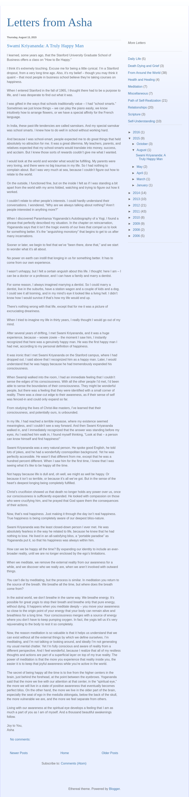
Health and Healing (141, 79)
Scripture (134, 114)
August (142, 150)
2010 (137, 217)
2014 (137, 193)
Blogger (114, 789)
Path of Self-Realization (144, 100)
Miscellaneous (138, 93)
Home (64, 753)
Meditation (135, 86)
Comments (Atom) (73, 763)
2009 (137, 223)
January (143, 185)
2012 (137, 205)
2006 (137, 236)
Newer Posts (19, 753)
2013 (137, 199)
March (141, 179)
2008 (137, 229)
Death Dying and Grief (143, 66)
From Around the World (144, 72)
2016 (137, 132)
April (140, 173)
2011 (137, 211)
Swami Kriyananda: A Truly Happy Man (45, 45)
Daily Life (134, 58)
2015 (137, 138)
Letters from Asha (49, 22)
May (140, 166)
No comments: (20, 739)
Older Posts (110, 753)
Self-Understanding (141, 121)
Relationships (137, 107)
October (143, 144)
